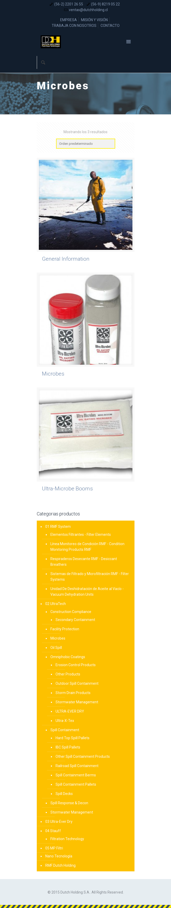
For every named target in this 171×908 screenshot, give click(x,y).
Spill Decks (64, 794)
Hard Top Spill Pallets (72, 738)
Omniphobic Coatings (67, 657)
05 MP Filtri (54, 848)
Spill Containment (64, 730)
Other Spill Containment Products (83, 756)
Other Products (68, 674)
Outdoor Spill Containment (77, 683)
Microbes (53, 374)
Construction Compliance (70, 612)
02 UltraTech (55, 604)
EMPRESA (68, 20)
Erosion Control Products (76, 665)
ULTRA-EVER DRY (70, 711)
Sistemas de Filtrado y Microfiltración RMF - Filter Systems (89, 577)
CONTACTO (110, 25)
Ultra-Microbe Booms (67, 488)
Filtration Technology (67, 839)
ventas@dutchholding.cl (88, 10)
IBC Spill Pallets (68, 747)
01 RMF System (58, 526)
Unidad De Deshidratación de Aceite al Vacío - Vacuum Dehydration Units (87, 591)
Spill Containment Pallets (76, 784)
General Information (65, 259)
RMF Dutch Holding (60, 865)
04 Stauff (53, 831)
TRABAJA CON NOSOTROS (74, 25)
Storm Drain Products (73, 693)
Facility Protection (64, 629)
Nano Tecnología (58, 856)
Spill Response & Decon (69, 803)
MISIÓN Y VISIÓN (94, 20)
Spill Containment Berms (76, 775)
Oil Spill (56, 648)
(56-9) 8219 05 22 (105, 4)
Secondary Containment (75, 620)
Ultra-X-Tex (65, 721)
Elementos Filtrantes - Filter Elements (80, 534)
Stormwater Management (77, 702)
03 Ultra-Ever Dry (59, 821)
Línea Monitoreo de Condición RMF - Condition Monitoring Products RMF (87, 547)
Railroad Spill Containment (77, 766)
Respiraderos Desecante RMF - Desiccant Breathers (83, 562)
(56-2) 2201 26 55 (68, 4)
